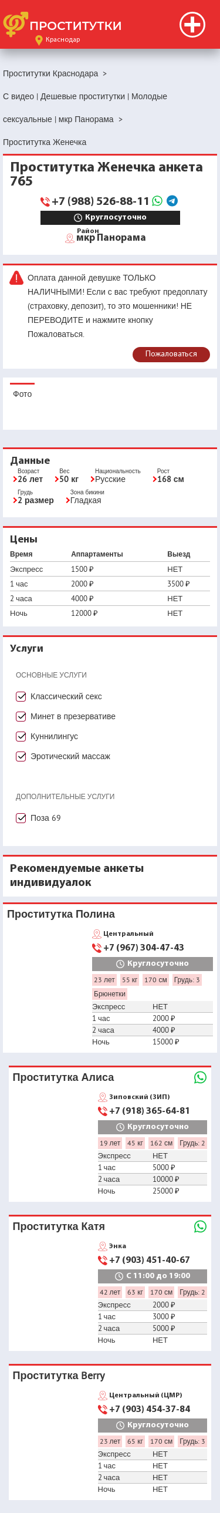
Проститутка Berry (59, 1375)
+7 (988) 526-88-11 (101, 202)
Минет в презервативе (73, 716)
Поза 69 (46, 818)
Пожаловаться (171, 354)
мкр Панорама (111, 237)
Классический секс (66, 696)
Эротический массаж (70, 756)
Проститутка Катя (59, 1226)
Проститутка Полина (61, 914)
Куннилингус (54, 736)
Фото (22, 394)
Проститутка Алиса (63, 1077)
